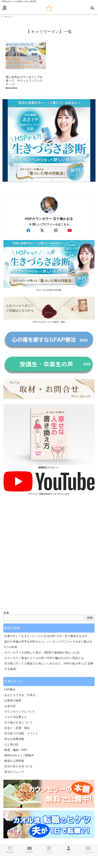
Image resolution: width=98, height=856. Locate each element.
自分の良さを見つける (18, 766)
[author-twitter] (42, 230)
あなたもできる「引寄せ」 (21, 695)
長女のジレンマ (14, 771)
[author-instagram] (56, 230)
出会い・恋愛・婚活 (17, 727)
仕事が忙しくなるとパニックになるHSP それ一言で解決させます (46, 636)
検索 (6, 612)
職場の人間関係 (14, 760)
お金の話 (10, 706)
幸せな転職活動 (14, 738)
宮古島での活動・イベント (21, 733)
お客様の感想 (12, 700)
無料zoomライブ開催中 (19, 755)
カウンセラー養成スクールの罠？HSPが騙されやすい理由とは (44, 658)
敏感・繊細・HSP (15, 749)
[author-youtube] (69, 230)
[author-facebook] (28, 230)
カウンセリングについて (20, 711)
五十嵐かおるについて (18, 722)
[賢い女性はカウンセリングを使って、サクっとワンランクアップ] (25, 58)
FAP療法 (9, 689)
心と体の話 (11, 744)
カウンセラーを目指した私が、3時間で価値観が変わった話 (41, 652)
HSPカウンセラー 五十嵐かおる (49, 219)
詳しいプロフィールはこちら (49, 224)
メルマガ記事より (15, 717)
